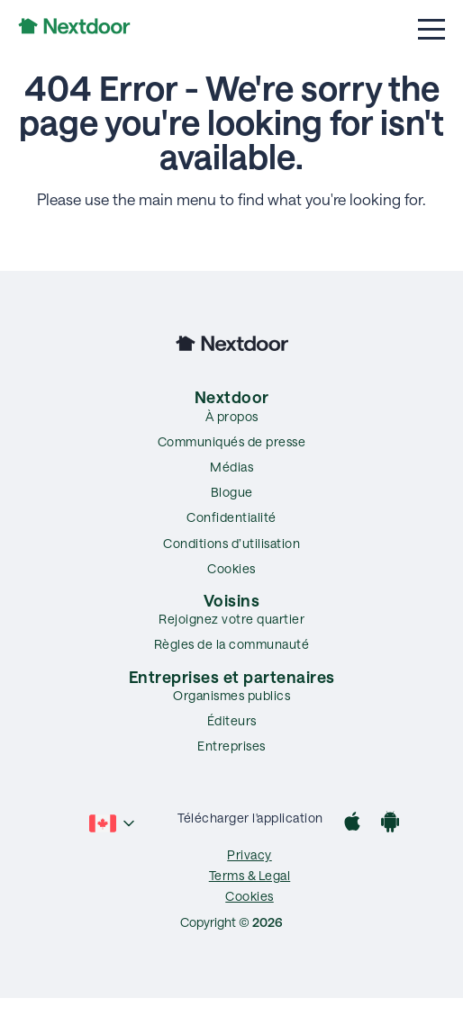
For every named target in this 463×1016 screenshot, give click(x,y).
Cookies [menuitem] (231, 568)
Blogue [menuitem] (232, 491)
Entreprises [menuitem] (231, 745)
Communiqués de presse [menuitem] (232, 441)
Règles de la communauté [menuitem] (232, 644)
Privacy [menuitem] (249, 854)
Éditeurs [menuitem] (232, 720)
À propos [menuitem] (232, 416)
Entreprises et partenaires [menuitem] (232, 677)
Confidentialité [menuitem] (231, 517)
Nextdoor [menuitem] (232, 397)
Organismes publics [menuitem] (231, 695)
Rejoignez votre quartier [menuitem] (231, 618)
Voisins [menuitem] (232, 600)
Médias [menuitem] (231, 466)
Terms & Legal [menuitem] (250, 875)
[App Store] (352, 824)
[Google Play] (390, 824)
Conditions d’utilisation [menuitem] (231, 543)
